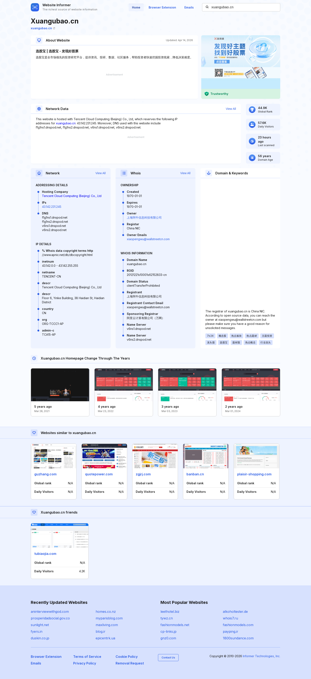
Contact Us (168, 657)
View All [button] (231, 108)
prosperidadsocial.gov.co (50, 618)
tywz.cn (166, 618)
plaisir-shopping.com (254, 474)
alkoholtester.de (235, 611)
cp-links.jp (168, 631)
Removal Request (130, 663)
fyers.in (36, 631)
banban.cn (195, 474)
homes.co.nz (106, 611)
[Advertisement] (114, 86)
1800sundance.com (238, 638)
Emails (189, 7)
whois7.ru (230, 618)
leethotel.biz (169, 611)
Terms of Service (87, 657)
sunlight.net (40, 625)
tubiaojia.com (45, 554)
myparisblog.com (109, 618)
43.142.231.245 (51, 206)
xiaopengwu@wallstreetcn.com (148, 239)
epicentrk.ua (105, 638)
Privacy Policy (84, 663)
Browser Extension (162, 7)
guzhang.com (45, 474)
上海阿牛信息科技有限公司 (144, 217)
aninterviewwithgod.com (50, 611)
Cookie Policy (127, 657)
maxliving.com (107, 625)
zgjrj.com (143, 474)
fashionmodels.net (174, 625)
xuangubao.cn (43, 28)
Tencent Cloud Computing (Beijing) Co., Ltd (71, 196)
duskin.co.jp (40, 638)
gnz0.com (168, 638)
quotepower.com (99, 474)
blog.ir (100, 631)
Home (136, 7)
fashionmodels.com (238, 625)
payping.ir (230, 631)
